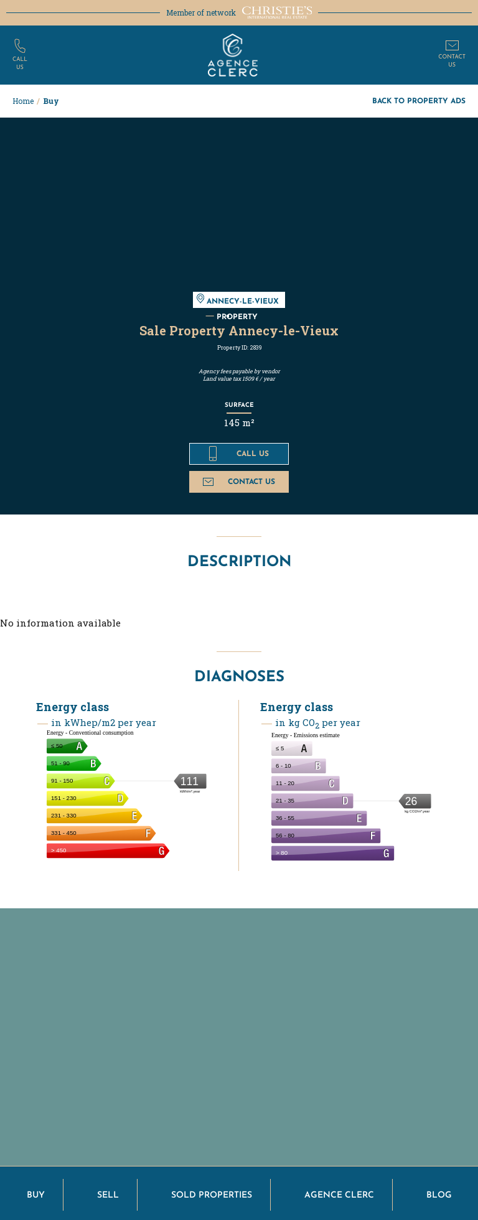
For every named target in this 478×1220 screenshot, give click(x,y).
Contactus (452, 61)
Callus (19, 63)
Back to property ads (419, 100)
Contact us (238, 481)
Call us (238, 453)
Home (23, 101)
